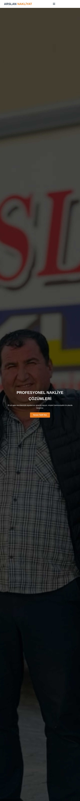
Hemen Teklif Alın (40, 415)
